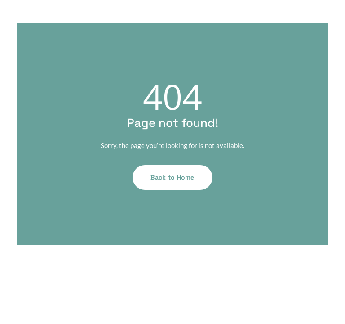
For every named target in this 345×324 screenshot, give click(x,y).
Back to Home (172, 177)
